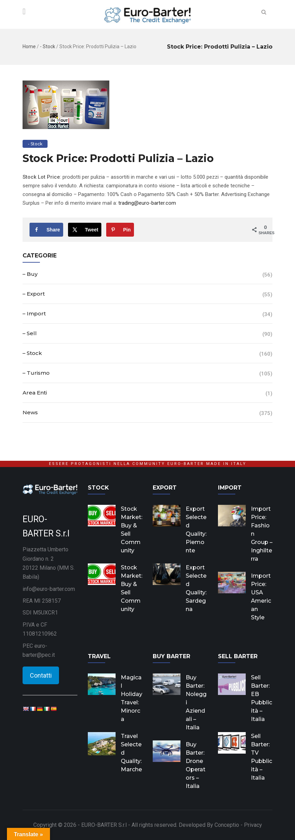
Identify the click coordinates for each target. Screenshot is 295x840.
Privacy (253, 825)
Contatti (41, 675)
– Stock (32, 353)
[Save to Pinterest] (120, 230)
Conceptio (226, 825)
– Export (34, 293)
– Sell (30, 333)
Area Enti (35, 392)
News (30, 412)
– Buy (30, 274)
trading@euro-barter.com (147, 203)
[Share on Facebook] (46, 230)
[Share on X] (85, 230)
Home (29, 46)
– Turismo (36, 373)
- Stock (47, 46)
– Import (34, 313)
